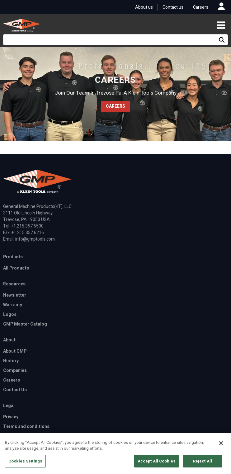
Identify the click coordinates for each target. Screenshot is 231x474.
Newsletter (14, 295)
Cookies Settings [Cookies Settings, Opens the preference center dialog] (25, 464)
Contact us (173, 7)
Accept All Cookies (157, 464)
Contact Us (15, 390)
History (11, 361)
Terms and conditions (26, 426)
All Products (16, 268)
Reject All (202, 464)
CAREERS (115, 106)
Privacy (10, 417)
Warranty (12, 305)
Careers (200, 7)
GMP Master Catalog (25, 324)
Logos (9, 314)
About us (144, 7)
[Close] (221, 446)
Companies (15, 370)
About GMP (14, 351)
